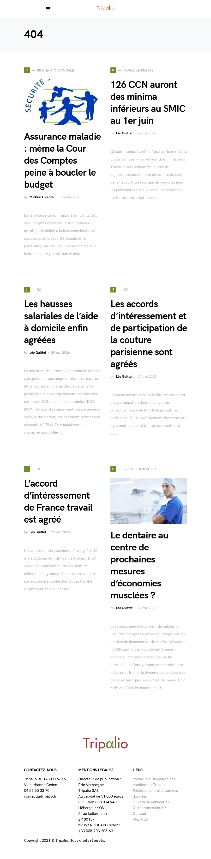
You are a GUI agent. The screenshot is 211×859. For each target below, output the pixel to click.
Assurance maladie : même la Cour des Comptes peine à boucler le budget (62, 161)
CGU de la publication (151, 802)
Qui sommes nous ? (149, 808)
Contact (139, 813)
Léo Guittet (124, 133)
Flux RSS (140, 819)
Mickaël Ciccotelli (43, 197)
